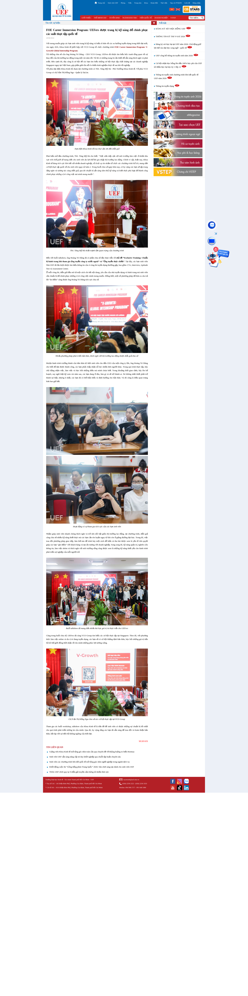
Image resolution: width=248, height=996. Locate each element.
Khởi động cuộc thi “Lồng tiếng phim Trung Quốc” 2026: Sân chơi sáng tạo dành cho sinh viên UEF (91, 767)
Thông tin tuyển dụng (168, 86)
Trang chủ (101, 3)
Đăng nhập (196, 3)
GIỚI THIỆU (86, 18)
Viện (129, 3)
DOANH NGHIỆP (161, 18)
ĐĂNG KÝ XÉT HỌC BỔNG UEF (173, 28)
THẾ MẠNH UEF (100, 18)
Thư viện (164, 3)
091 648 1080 (141, 787)
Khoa (146, 3)
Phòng (123, 3)
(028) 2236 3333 (141, 783)
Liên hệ (187, 3)
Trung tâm (137, 3)
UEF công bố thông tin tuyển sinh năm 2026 (177, 55)
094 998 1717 (130, 787)
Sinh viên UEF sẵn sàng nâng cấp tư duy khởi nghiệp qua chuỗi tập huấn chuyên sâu (85, 757)
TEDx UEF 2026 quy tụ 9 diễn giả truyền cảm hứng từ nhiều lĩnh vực (79, 772)
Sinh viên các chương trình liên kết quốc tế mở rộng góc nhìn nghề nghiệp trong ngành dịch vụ (89, 762)
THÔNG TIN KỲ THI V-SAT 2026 (173, 36)
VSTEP (173, 18)
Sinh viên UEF (113, 3)
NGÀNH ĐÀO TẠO (129, 18)
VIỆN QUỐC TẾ (146, 18)
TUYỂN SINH (114, 18)
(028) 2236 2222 (128, 783)
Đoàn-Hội (154, 3)
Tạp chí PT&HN (176, 3)
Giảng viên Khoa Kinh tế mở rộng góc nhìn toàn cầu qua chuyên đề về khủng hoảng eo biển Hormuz (91, 751)
